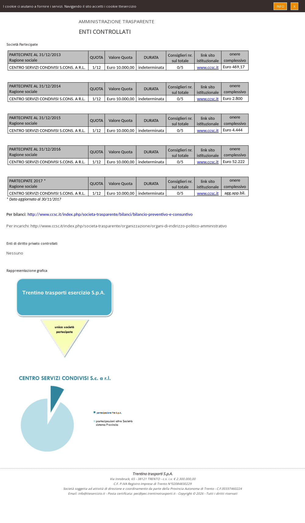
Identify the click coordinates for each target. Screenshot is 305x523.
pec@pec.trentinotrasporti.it (154, 493)
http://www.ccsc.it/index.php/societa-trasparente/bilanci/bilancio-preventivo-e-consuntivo (110, 214)
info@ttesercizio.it (91, 493)
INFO (280, 6)
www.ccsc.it (208, 67)
